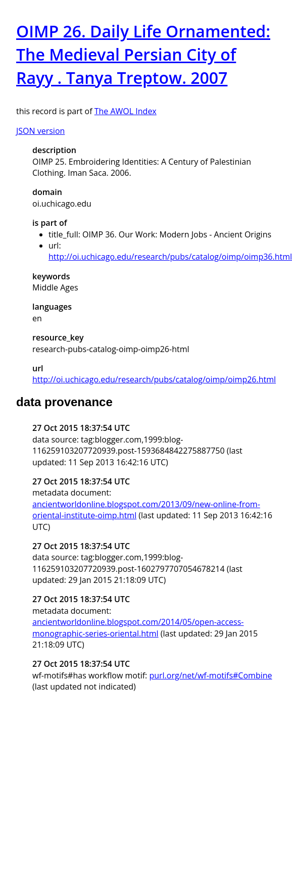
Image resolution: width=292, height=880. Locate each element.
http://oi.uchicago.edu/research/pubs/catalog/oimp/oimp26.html (154, 379)
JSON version (40, 130)
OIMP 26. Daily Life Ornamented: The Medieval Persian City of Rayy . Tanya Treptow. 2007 (143, 54)
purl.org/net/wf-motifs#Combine (210, 675)
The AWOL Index (125, 111)
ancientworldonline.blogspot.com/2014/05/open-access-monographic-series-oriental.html (138, 627)
